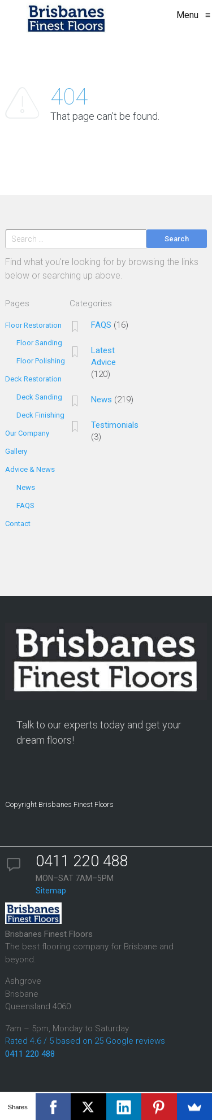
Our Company (27, 433)
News (25, 487)
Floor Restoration (33, 325)
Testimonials (115, 425)
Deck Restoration (33, 379)
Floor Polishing (40, 361)
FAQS (25, 505)
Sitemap (51, 890)
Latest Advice (103, 356)
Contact (18, 523)
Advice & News (30, 469)
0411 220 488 (30, 1054)
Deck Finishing (40, 415)
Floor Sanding (39, 342)
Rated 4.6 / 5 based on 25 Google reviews (85, 1041)
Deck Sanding (39, 397)
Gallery (16, 451)
